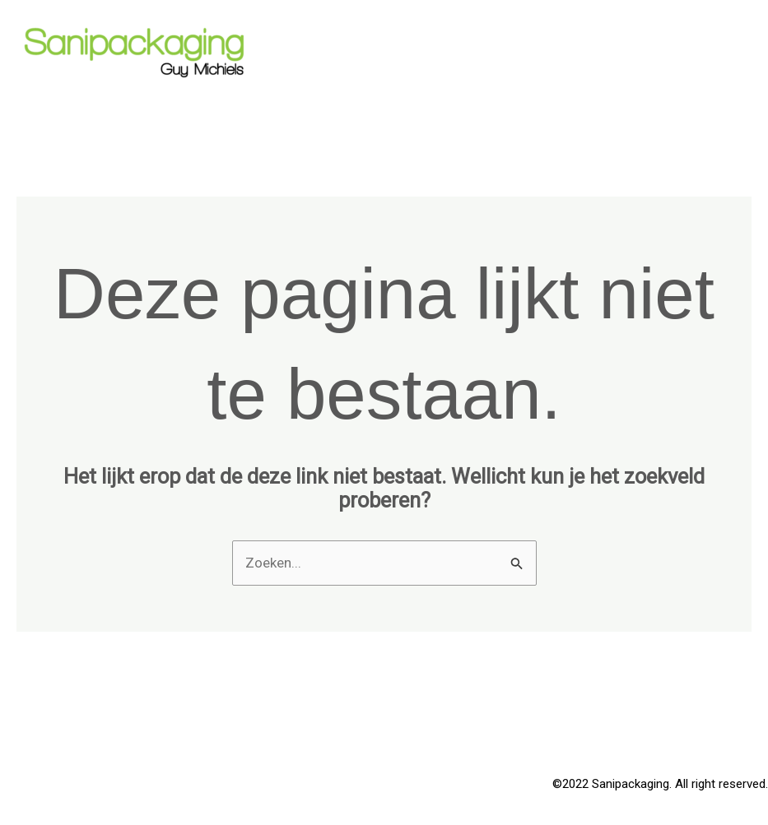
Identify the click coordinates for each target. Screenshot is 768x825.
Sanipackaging (111, 101)
